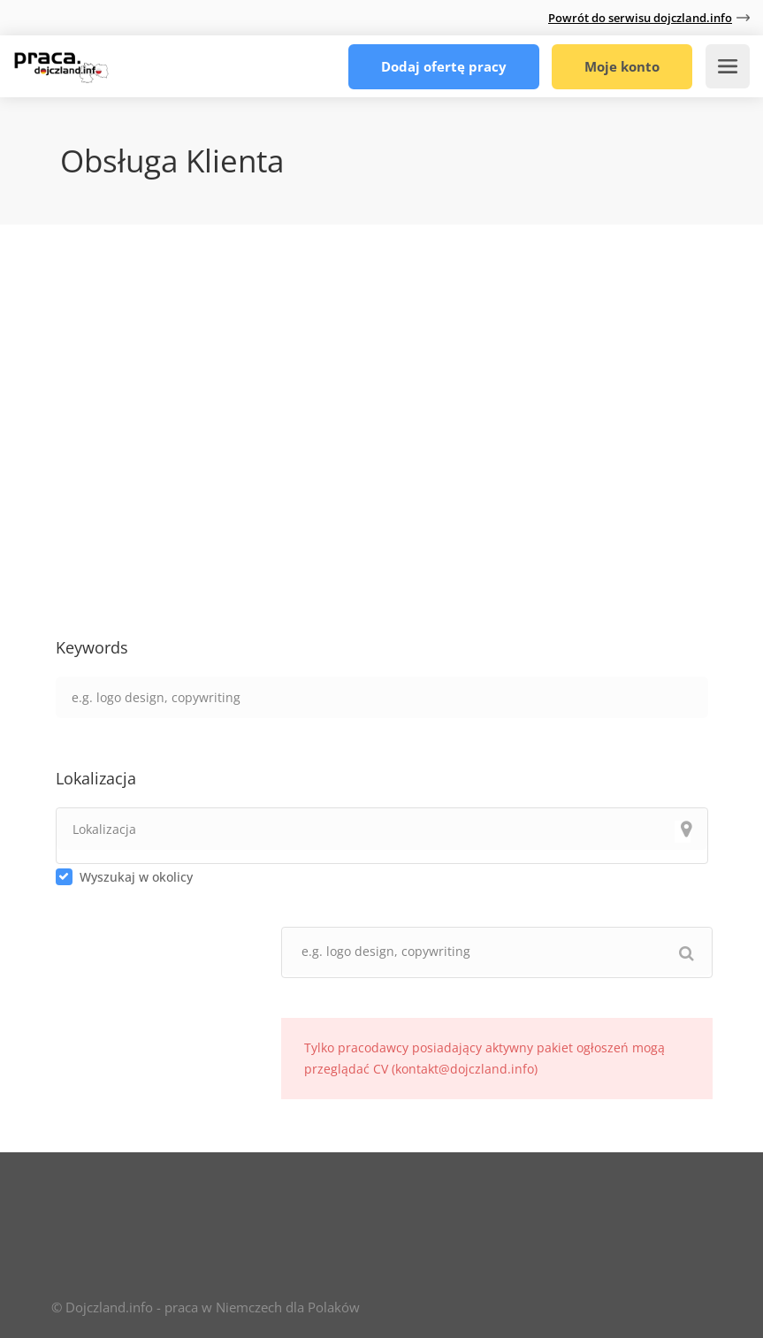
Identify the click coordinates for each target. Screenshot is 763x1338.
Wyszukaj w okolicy (136, 876)
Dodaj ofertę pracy (444, 66)
